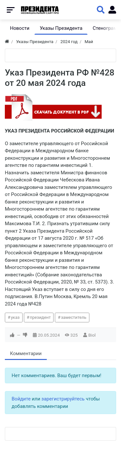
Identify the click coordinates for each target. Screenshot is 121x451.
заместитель (73, 317)
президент (40, 317)
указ (15, 317)
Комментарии (26, 353)
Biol (92, 335)
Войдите (21, 399)
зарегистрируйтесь (63, 399)
